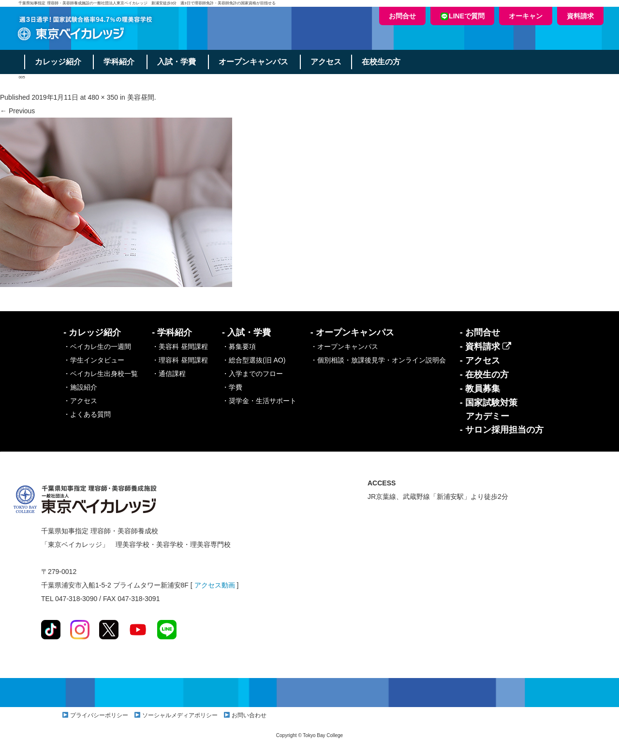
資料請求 (580, 16)
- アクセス (480, 360)
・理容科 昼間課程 (180, 360)
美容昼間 (140, 97)
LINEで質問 (462, 16)
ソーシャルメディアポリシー (180, 715)
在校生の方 (382, 62)
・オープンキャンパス (344, 346)
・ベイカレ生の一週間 (97, 346)
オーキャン (526, 16)
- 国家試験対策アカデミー (488, 409)
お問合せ (402, 16)
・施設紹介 (80, 387)
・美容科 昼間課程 (180, 346)
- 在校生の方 (484, 374)
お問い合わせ (249, 715)
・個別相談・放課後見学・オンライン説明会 (378, 360)
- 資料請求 (485, 346)
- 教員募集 (480, 388)
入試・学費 (177, 62)
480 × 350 (103, 97)
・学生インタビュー (93, 360)
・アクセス (80, 401)
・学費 (232, 387)
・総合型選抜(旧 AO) (253, 360)
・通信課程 (169, 373)
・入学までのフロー (252, 373)
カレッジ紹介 (58, 62)
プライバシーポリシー (99, 715)
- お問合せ (480, 332)
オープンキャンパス (254, 62)
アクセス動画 (214, 585)
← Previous (17, 111)
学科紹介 (119, 62)
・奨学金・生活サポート (259, 401)
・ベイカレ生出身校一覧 (100, 373)
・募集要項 (239, 346)
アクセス (326, 62)
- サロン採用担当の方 (502, 430)
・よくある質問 (87, 414)
